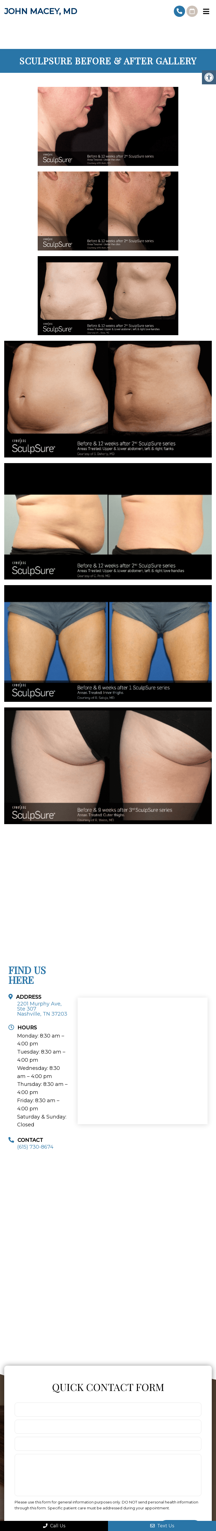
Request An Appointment (192, 11)
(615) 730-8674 (179, 11)
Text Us (162, 1525)
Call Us (54, 1525)
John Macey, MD (40, 11)
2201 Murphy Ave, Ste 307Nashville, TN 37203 (42, 1008)
